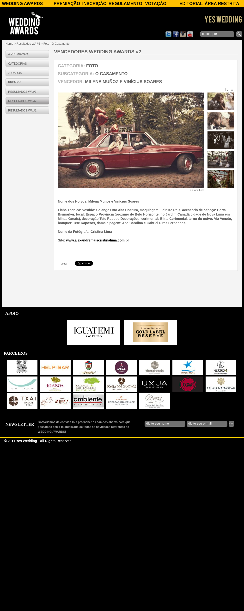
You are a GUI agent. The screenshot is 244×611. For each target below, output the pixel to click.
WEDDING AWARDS (22, 3)
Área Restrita (222, 3)
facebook (176, 34)
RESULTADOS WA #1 (22, 110)
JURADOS (15, 73)
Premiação (67, 3)
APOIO (12, 481)
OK (231, 591)
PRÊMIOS (14, 82)
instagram (183, 34)
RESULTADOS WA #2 (22, 101)
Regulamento (125, 3)
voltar (64, 431)
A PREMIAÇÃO (18, 54)
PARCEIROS (16, 521)
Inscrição (94, 3)
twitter (168, 34)
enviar (239, 34)
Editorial (191, 3)
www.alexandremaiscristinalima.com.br (97, 408)
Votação (155, 3)
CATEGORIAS (17, 63)
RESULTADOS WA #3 (22, 91)
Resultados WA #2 (28, 43)
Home (9, 43)
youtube (190, 34)
